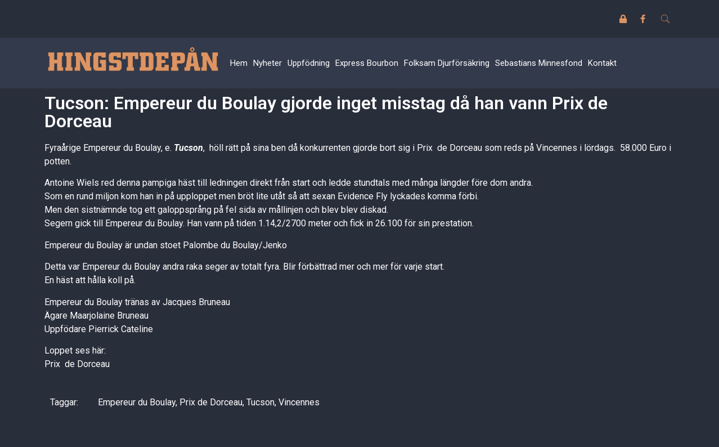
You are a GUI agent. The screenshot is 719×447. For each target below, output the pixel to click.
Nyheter (267, 63)
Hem (239, 63)
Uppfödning (308, 63)
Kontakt (602, 63)
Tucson (188, 147)
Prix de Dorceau (77, 364)
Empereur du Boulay (137, 402)
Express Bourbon (366, 63)
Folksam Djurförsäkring (446, 63)
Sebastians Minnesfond (538, 63)
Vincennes (299, 402)
